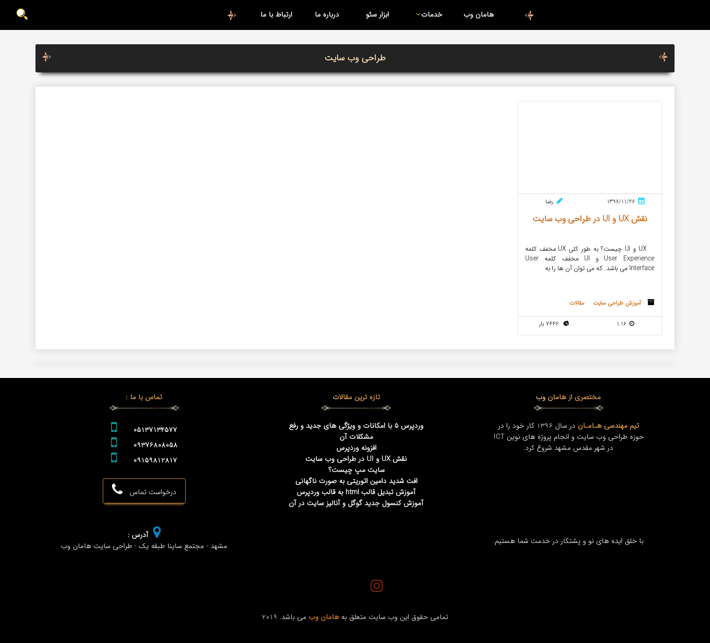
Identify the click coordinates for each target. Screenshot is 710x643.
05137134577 (155, 430)
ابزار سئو (377, 14)
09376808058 (155, 445)
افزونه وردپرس (356, 448)
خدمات (427, 14)
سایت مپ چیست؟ (356, 470)
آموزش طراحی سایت (617, 303)
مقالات (576, 303)
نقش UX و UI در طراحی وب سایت (356, 459)
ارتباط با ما (276, 14)
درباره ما (327, 14)
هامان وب (479, 14)
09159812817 (155, 460)
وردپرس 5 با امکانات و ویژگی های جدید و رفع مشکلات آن (356, 431)
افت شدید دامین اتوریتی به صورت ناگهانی (356, 481)
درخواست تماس (144, 490)
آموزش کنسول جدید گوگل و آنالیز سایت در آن (356, 503)
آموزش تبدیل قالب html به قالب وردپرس (356, 492)
